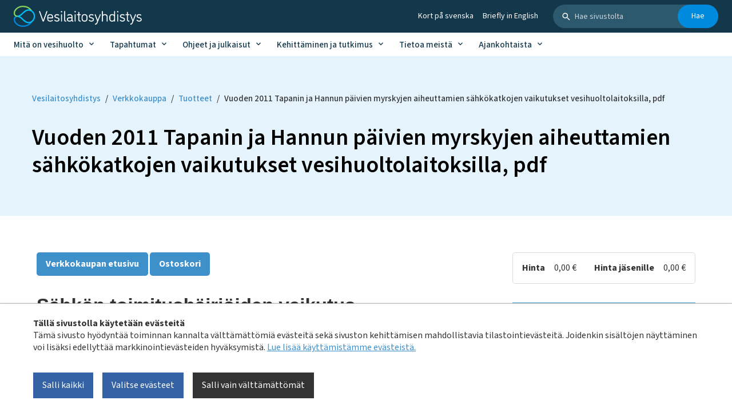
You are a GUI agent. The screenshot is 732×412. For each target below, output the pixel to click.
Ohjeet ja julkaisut (216, 45)
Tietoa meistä (425, 45)
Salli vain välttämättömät (253, 385)
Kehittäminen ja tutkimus (325, 45)
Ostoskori (180, 264)
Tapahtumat (133, 45)
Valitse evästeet (143, 385)
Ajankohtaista (505, 45)
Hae (698, 16)
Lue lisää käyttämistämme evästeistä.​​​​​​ (341, 347)
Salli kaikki (63, 385)
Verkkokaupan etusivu (92, 264)
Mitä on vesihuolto (48, 45)
